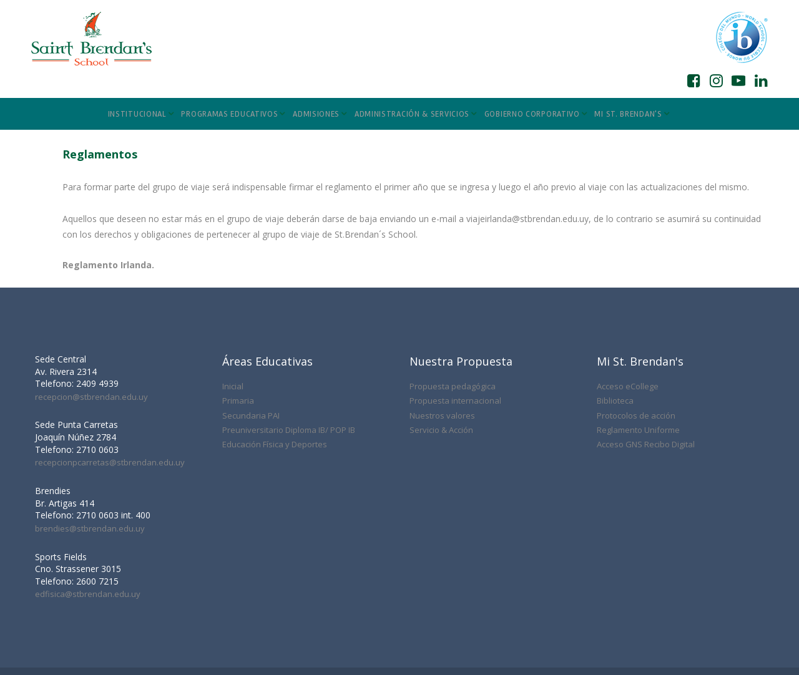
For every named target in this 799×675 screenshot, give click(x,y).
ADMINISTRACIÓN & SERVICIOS (416, 114)
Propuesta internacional (455, 350)
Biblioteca (615, 350)
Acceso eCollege (628, 335)
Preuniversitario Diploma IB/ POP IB (288, 379)
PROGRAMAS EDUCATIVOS (233, 114)
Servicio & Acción (441, 379)
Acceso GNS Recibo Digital (646, 393)
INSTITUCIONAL (141, 114)
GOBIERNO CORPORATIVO (535, 114)
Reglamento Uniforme (638, 379)
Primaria (238, 350)
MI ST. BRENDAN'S (631, 114)
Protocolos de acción (636, 365)
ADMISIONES (320, 114)
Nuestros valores (442, 365)
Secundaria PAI (251, 365)
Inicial (232, 335)
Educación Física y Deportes (274, 393)
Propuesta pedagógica (452, 335)
